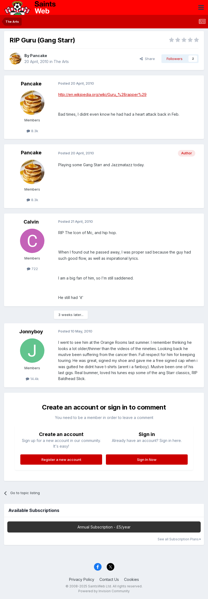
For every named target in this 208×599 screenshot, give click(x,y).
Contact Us (109, 579)
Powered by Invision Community (104, 591)
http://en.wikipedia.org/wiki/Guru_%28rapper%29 (102, 94)
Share (147, 58)
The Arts (61, 61)
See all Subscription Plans (179, 539)
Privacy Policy (81, 579)
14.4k (32, 379)
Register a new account (61, 459)
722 (32, 269)
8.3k (32, 131)
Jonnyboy (31, 331)
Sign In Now (147, 459)
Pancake (38, 55)
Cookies (131, 579)
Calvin (31, 222)
